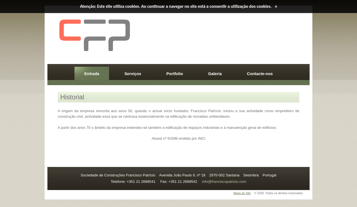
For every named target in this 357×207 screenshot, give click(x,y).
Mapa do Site (242, 193)
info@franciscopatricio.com (224, 181)
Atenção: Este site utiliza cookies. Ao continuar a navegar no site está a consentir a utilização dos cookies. (176, 6)
